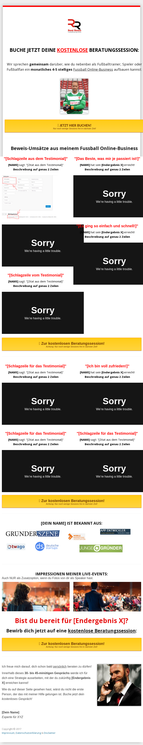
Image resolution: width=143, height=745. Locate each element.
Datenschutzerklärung (28, 733)
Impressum (8, 733)
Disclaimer (49, 733)
